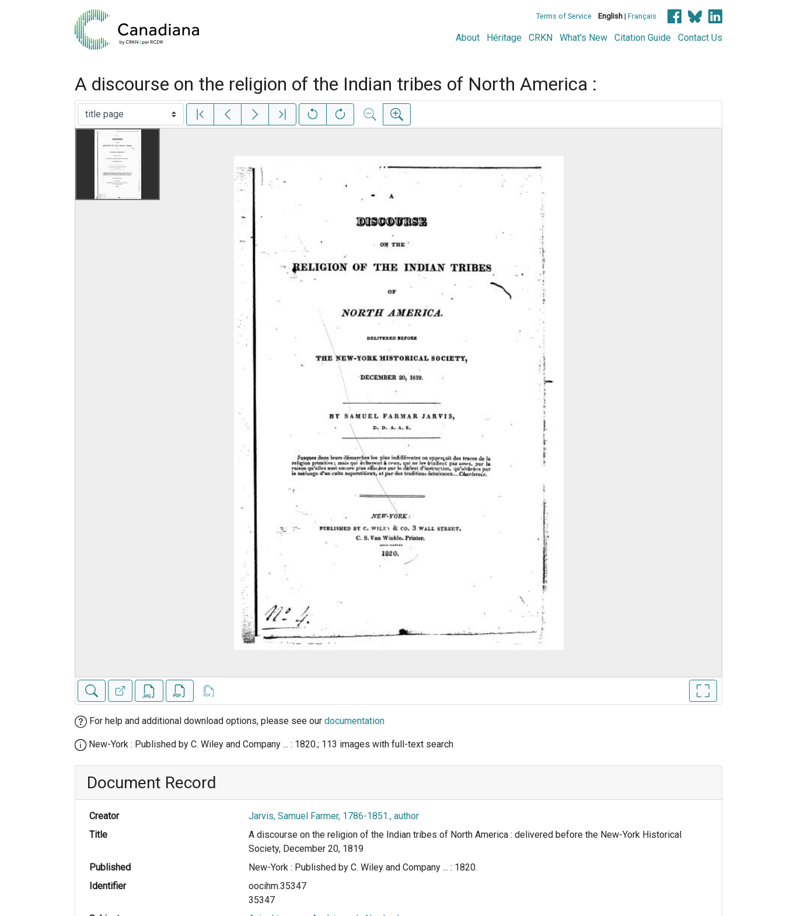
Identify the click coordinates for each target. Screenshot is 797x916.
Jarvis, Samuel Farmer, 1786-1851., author (334, 815)
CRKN (541, 37)
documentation (354, 720)
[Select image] (131, 114)
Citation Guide (642, 37)
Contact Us (700, 37)
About (468, 37)
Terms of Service (564, 16)
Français (642, 16)
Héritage (504, 37)
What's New (583, 37)
